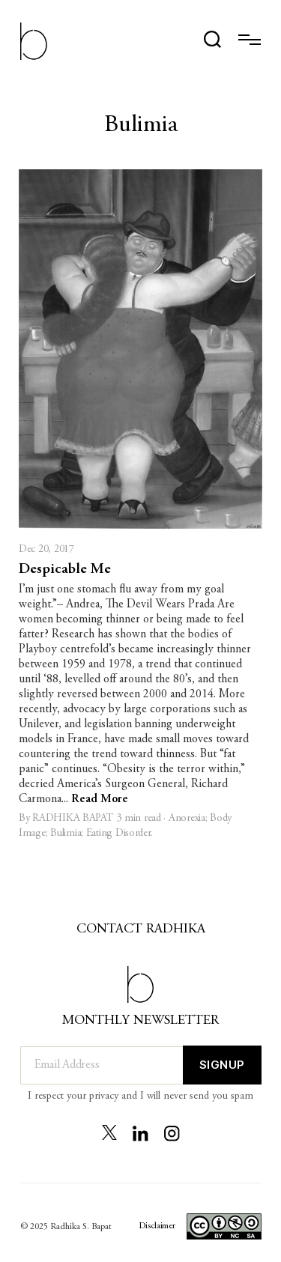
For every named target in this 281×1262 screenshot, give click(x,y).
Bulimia (65, 833)
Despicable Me (65, 569)
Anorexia (187, 818)
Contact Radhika (140, 929)
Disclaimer (157, 1226)
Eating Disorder (118, 833)
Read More (99, 799)
